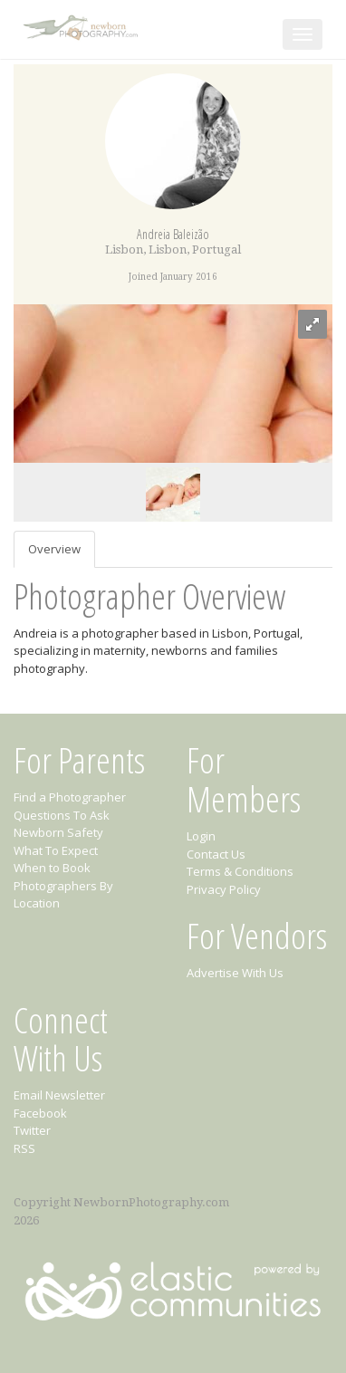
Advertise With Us (235, 973)
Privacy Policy (224, 889)
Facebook (40, 1113)
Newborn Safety (58, 832)
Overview (54, 549)
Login (201, 836)
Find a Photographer (70, 797)
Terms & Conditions (240, 871)
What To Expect (56, 850)
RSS (24, 1148)
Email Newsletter (59, 1095)
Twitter (32, 1130)
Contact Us (216, 854)
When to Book (52, 867)
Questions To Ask (62, 815)
